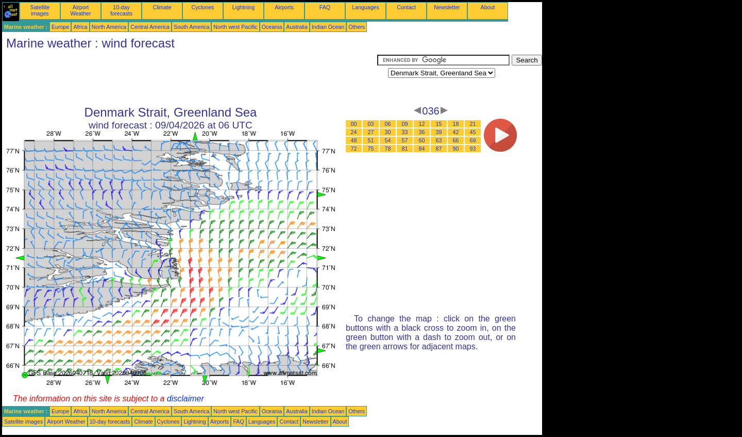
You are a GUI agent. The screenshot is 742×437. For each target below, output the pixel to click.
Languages (365, 7)
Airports (284, 7)
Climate (162, 7)
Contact (406, 7)
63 (439, 140)
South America (191, 27)
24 (354, 132)
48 (354, 140)
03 (371, 124)
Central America (150, 27)
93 (473, 148)
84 (422, 148)
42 (456, 132)
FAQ (324, 7)
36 (422, 132)
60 (422, 140)
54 (388, 140)
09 (405, 124)
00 (354, 124)
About (488, 7)
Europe (60, 27)
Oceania (272, 27)
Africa (80, 27)
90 (456, 148)
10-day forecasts (121, 10)
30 (388, 132)
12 (422, 124)
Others (356, 27)
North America (109, 27)
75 (371, 148)
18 (456, 124)
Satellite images (40, 10)
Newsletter (447, 7)
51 (371, 140)
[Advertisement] (189, 78)
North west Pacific (235, 27)
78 (388, 148)
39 (439, 132)
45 (473, 132)
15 (439, 124)
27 (371, 132)
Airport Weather (80, 10)
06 (388, 124)
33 (405, 132)
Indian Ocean (328, 27)
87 (439, 148)
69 (473, 140)
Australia (296, 27)
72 (354, 148)
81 (405, 148)
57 (405, 140)
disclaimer (185, 398)
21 (473, 124)
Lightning (243, 7)
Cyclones (203, 7)
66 (456, 140)
